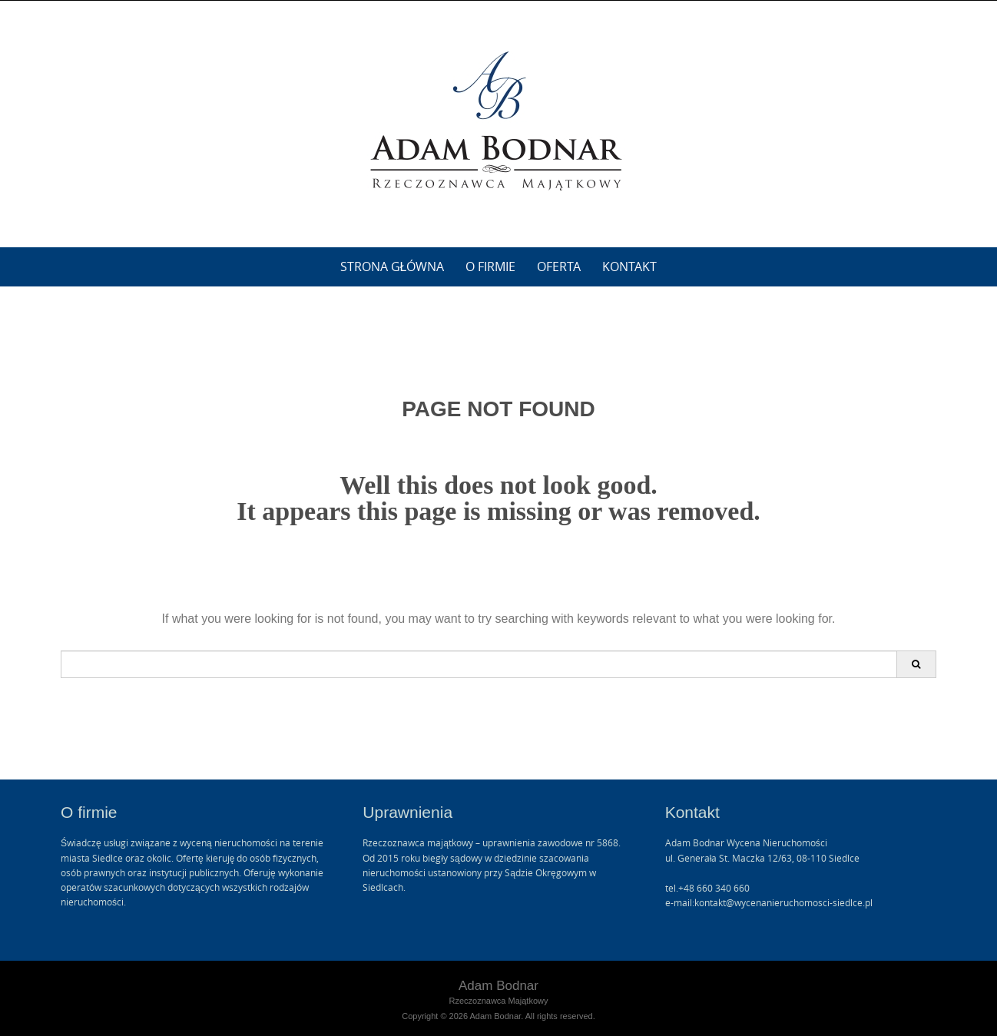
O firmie (490, 266)
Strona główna (392, 266)
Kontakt (629, 266)
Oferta (559, 266)
